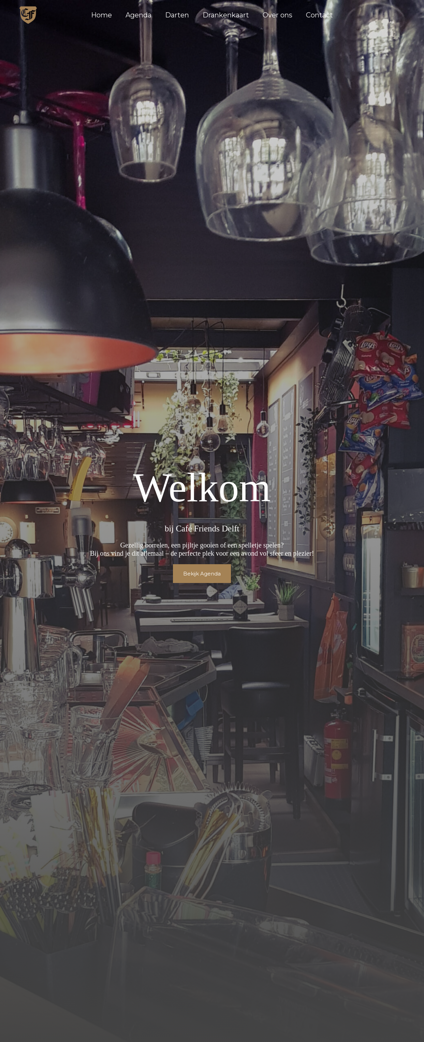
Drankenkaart (226, 15)
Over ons (277, 15)
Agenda (138, 15)
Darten (177, 15)
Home (101, 15)
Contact (319, 15)
